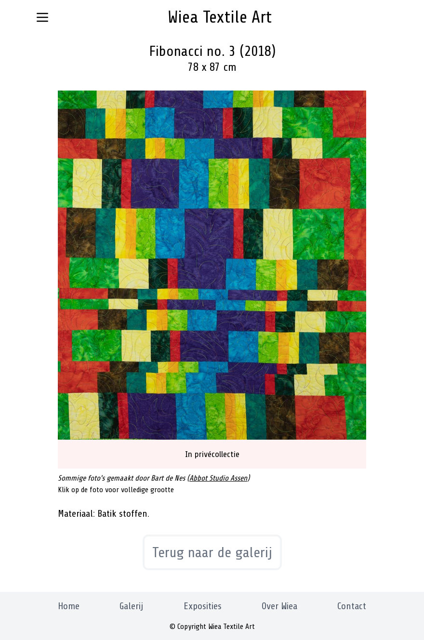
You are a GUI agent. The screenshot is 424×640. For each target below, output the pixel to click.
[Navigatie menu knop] (42, 17)
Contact (351, 606)
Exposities (203, 606)
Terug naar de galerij (212, 552)
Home (69, 606)
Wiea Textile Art (220, 17)
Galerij (131, 606)
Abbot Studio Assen (218, 478)
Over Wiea (279, 606)
